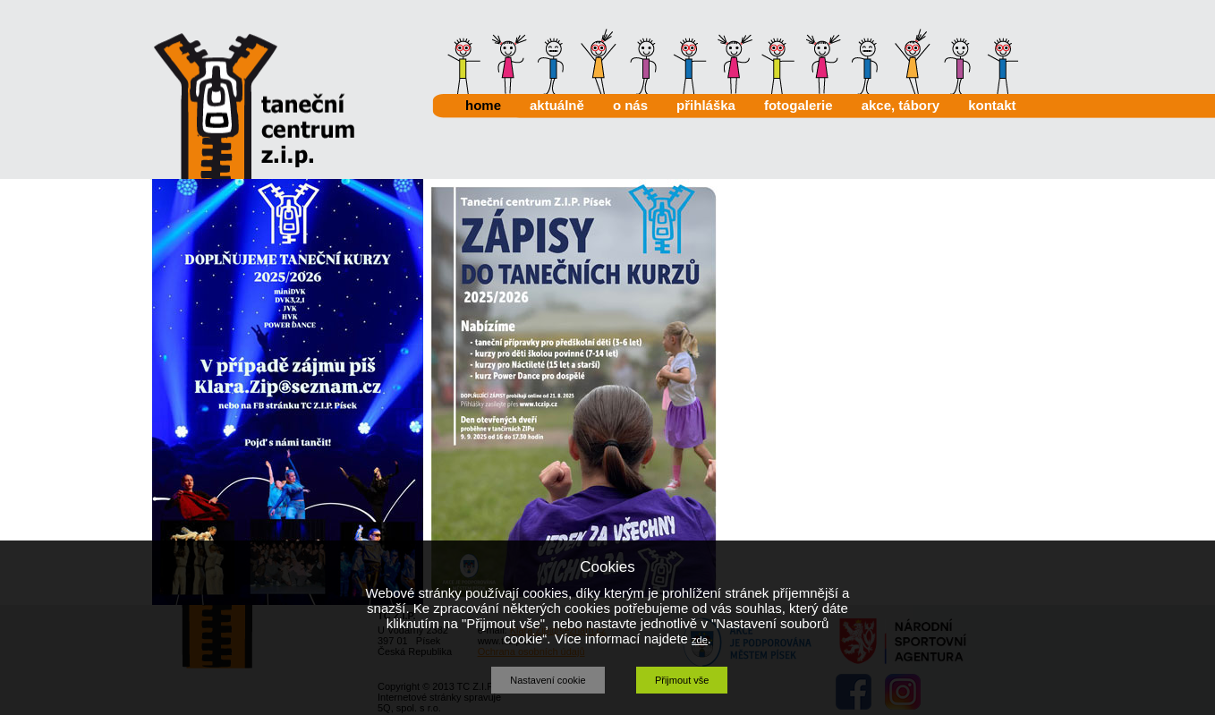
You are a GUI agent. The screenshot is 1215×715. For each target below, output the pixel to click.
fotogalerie (798, 105)
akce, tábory (901, 105)
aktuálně (557, 105)
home (483, 105)
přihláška (705, 105)
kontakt (991, 105)
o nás (630, 105)
